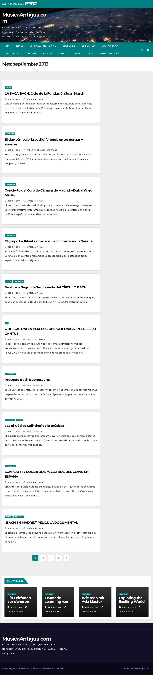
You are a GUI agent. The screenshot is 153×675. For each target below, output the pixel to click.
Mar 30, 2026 (54, 607)
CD (91, 53)
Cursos (31, 53)
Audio (79, 53)
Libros (19, 420)
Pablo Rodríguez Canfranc (40, 150)
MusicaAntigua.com (43, 46)
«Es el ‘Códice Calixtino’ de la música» (34, 426)
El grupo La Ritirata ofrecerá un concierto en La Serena (48, 241)
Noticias (69, 46)
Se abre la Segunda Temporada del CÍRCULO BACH (46, 287)
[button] (142, 49)
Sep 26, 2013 (14, 482)
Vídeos (63, 53)
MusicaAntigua (33, 99)
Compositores (109, 53)
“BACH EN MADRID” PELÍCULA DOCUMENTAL (41, 523)
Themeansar (60, 669)
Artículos (88, 46)
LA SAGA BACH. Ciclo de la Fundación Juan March (44, 94)
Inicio (19, 46)
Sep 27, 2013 (14, 339)
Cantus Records (34, 339)
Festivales (13, 53)
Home (126, 669)
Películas (19, 517)
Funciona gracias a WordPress (16, 669)
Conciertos (110, 46)
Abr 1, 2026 (16, 607)
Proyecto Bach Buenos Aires (27, 380)
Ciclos (47, 53)
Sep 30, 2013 (14, 99)
